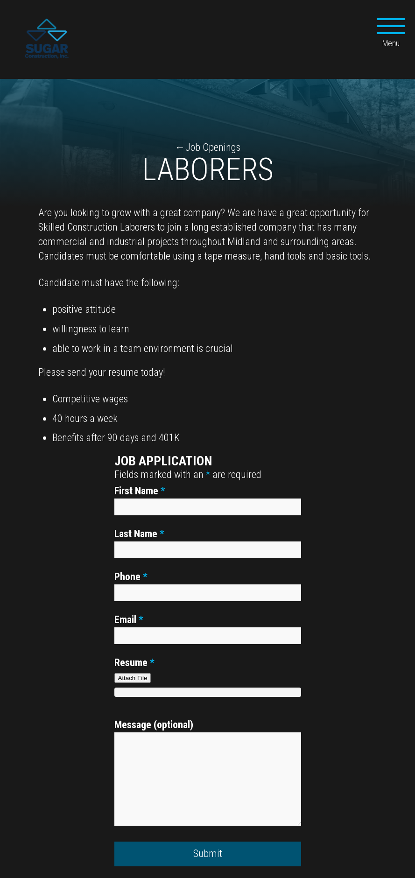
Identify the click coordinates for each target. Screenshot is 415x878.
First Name (139, 491)
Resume (134, 662)
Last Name (139, 534)
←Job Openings (207, 147)
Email (128, 619)
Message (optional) (153, 724)
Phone (131, 577)
